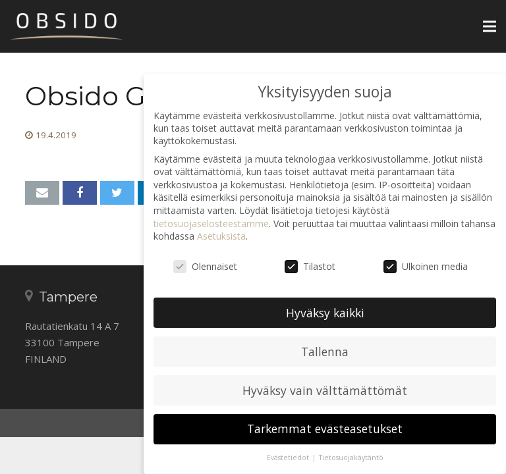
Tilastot (310, 266)
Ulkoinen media (425, 266)
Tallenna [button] (325, 351)
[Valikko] (489, 26)
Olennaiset (205, 266)
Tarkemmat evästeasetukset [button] (325, 428)
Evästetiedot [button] (289, 457)
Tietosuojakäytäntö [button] (351, 457)
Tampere (68, 297)
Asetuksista (221, 236)
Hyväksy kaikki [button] (325, 313)
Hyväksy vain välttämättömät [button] (324, 390)
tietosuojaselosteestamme (211, 223)
